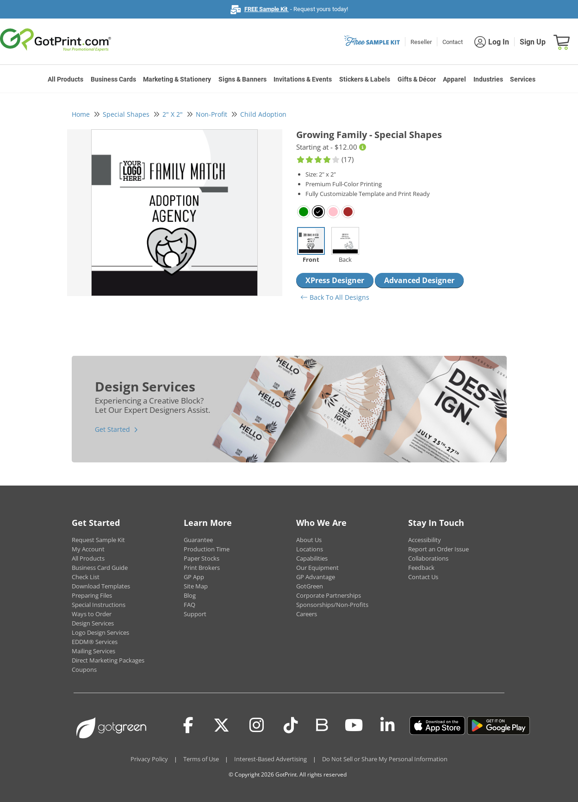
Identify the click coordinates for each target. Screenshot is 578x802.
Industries (488, 79)
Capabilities (312, 558)
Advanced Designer (419, 280)
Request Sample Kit (98, 540)
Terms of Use (201, 759)
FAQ (189, 604)
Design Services (93, 623)
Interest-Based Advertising (270, 759)
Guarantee (198, 540)
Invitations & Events (302, 79)
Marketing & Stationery (177, 79)
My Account (88, 549)
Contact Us (423, 577)
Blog (190, 595)
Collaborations (428, 558)
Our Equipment (317, 567)
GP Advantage (315, 577)
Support (195, 614)
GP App (194, 577)
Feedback (421, 567)
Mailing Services (93, 651)
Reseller (421, 41)
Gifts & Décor (417, 79)
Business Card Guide (100, 567)
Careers (306, 614)
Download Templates (101, 586)
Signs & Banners (242, 79)
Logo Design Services (100, 632)
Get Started (112, 429)
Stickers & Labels (364, 79)
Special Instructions (98, 604)
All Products (65, 79)
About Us (309, 540)
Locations (309, 549)
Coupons (84, 669)
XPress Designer (334, 280)
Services (522, 79)
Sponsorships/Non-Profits (332, 604)
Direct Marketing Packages (108, 660)
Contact (452, 41)
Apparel (454, 79)
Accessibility (424, 540)
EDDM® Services (95, 642)
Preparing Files (92, 595)
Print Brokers (202, 567)
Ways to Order (92, 614)
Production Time (207, 549)
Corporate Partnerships (328, 595)
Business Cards (113, 79)
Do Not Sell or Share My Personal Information (384, 759)
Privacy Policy (149, 759)
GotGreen (309, 586)
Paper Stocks (201, 558)
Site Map (196, 586)
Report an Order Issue (438, 549)
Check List (85, 577)
